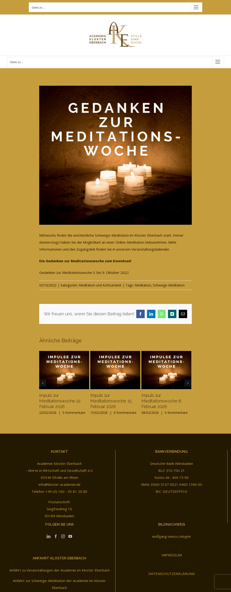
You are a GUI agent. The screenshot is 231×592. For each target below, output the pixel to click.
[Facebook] (56, 536)
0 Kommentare (74, 412)
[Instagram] (63, 536)
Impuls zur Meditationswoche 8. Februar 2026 (161, 401)
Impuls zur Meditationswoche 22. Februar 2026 (60, 401)
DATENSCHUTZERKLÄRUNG (171, 573)
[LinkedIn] (48, 536)
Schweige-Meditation (169, 285)
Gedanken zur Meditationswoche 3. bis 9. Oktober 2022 (84, 272)
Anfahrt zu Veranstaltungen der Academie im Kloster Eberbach (59, 570)
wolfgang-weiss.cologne (171, 536)
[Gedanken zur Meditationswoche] (115, 155)
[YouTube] (70, 536)
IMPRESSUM (171, 555)
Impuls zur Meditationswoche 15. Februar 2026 (111, 401)
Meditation (143, 285)
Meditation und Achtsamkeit (100, 285)
